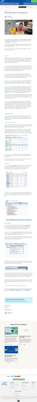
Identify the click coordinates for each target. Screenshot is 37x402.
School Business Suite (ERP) (14, 385)
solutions (17, 108)
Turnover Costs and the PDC (11, 336)
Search (34, 3)
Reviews (7, 3)
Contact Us (16, 392)
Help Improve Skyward (25, 389)
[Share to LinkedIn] (6, 307)
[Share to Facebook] (5, 307)
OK (18, 400)
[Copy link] (8, 307)
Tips (11, 344)
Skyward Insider (17, 395)
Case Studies (24, 386)
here (17, 398)
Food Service (14, 165)
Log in (28, 1)
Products (3, 3)
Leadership (33, 386)
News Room (24, 385)
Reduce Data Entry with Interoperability (10, 355)
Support (17, 3)
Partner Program (12, 388)
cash (8, 41)
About (25, 3)
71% (5, 57)
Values (33, 385)
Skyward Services (12, 386)
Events (12, 3)
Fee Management (27, 225)
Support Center (17, 393)
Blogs (21, 3)
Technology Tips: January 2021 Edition (25, 336)
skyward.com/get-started (17, 301)
